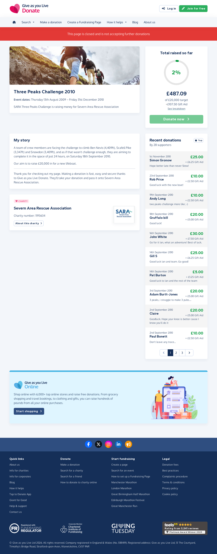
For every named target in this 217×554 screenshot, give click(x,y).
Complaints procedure (175, 476)
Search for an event (122, 470)
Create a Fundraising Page (84, 22)
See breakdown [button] (176, 108)
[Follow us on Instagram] (108, 446)
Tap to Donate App (20, 494)
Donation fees (170, 464)
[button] (124, 214)
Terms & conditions (173, 482)
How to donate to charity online (78, 482)
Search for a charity (71, 470)
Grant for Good (18, 500)
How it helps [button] (115, 22)
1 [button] (171, 352)
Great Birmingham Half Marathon (130, 494)
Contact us (15, 511)
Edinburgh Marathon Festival (127, 500)
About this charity (28, 223)
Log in (169, 8)
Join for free (193, 8)
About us (149, 22)
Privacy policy (170, 488)
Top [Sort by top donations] (199, 140)
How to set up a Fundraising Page (130, 476)
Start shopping (29, 411)
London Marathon (121, 488)
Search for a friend (71, 476)
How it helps (16, 488)
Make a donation (51, 22)
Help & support (18, 505)
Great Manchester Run (124, 505)
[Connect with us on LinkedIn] (118, 446)
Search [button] (26, 22)
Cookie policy (170, 494)
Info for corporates (20, 476)
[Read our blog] (128, 446)
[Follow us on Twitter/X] (98, 446)
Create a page (119, 464)
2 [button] (176, 353)
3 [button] (182, 353)
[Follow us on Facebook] (88, 446)
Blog (135, 22)
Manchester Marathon (124, 482)
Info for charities (19, 470)
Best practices (170, 470)
